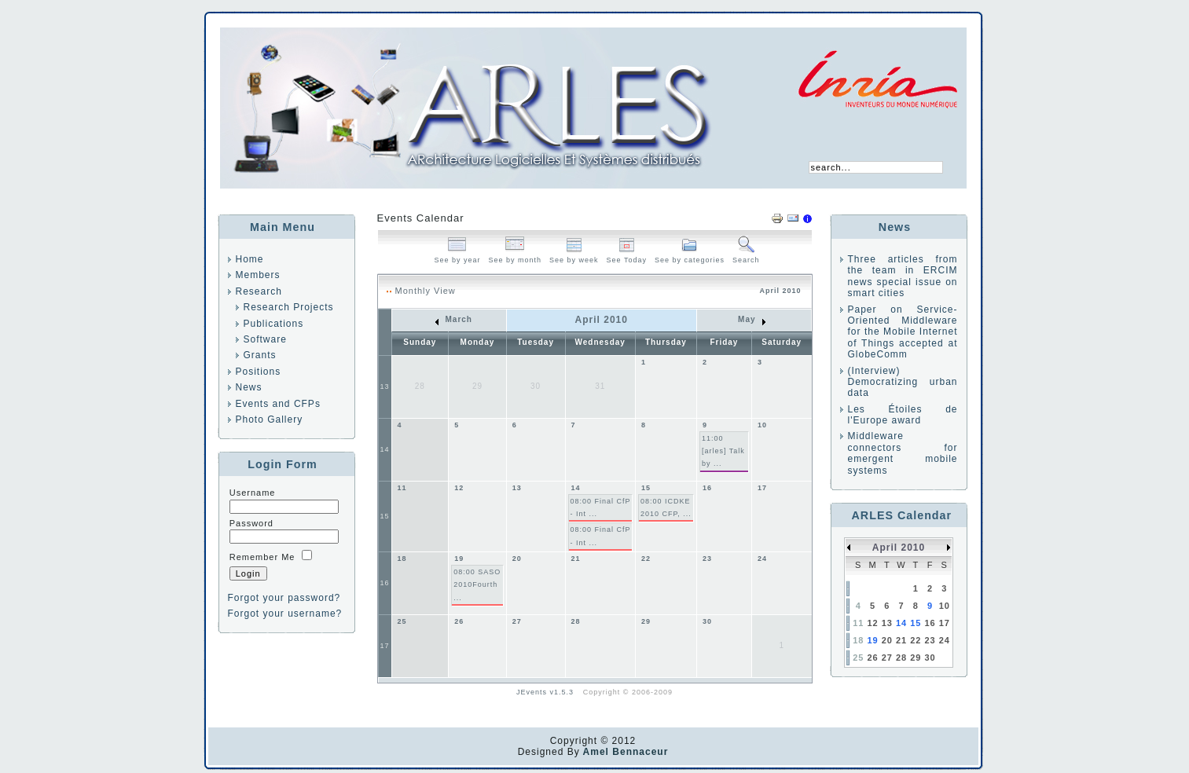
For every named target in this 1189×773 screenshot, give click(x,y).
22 (646, 558)
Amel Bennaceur (624, 751)
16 (707, 488)
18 (402, 558)
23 (707, 558)
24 (762, 558)
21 (576, 558)
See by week (574, 255)
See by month (515, 255)
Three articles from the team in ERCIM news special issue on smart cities (903, 276)
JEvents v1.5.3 (546, 692)
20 (517, 558)
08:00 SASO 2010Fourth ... (477, 585)
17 (762, 488)
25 (402, 621)
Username (252, 492)
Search (746, 255)
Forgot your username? (285, 613)
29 (646, 621)
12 (459, 488)
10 (762, 425)
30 (707, 621)
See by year (457, 255)
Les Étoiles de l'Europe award (903, 415)
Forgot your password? (284, 597)
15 (385, 516)
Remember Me (262, 557)
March (453, 319)
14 (385, 449)
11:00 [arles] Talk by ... (723, 451)
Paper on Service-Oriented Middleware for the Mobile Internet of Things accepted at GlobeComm (903, 332)
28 (576, 621)
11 (402, 488)
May (751, 319)
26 (459, 621)
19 (459, 558)
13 (385, 386)
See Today (627, 255)
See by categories (690, 255)
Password (251, 523)
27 (517, 621)
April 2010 (898, 547)
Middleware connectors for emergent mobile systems (903, 452)
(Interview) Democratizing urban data (903, 382)
